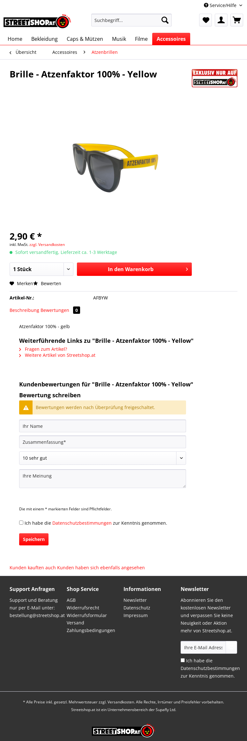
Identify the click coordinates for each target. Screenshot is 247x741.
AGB (71, 600)
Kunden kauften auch (33, 568)
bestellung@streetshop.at (37, 615)
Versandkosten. (121, 702)
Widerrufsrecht (83, 608)
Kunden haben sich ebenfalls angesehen (101, 568)
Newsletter (135, 600)
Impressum (136, 615)
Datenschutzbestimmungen (82, 523)
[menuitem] (131, 23)
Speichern (34, 539)
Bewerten (47, 283)
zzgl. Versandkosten (47, 244)
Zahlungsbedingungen (91, 630)
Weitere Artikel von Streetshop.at (57, 355)
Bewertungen (60, 310)
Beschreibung (24, 310)
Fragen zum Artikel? (43, 349)
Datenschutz (137, 608)
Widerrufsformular (87, 615)
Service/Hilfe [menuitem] (221, 5)
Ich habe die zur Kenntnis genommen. (96, 523)
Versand (75, 623)
